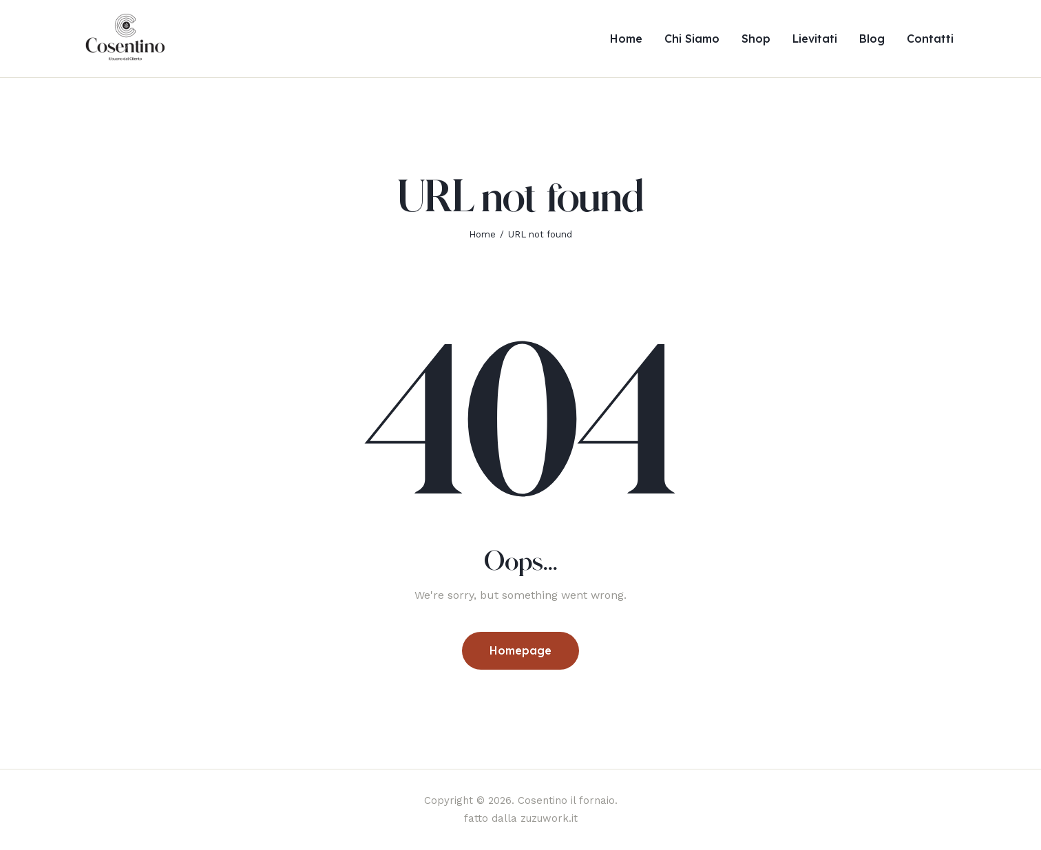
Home (482, 234)
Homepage (520, 650)
